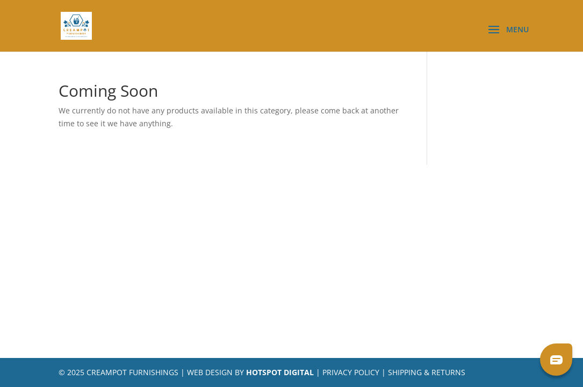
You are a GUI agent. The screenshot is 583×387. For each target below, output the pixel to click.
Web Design (210, 372)
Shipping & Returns (426, 372)
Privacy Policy (350, 372)
